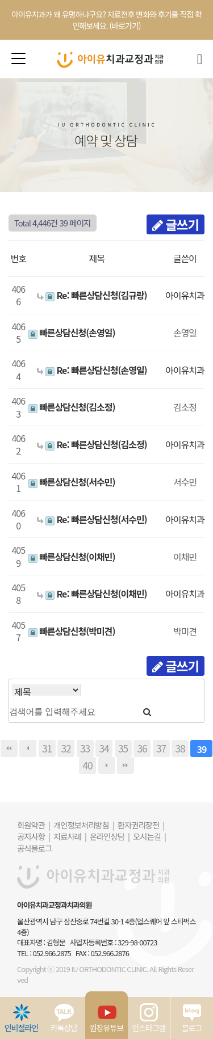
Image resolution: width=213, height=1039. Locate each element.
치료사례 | (69, 836)
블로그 (192, 1018)
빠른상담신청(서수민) (71, 482)
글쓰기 (175, 224)
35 (123, 748)
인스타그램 (148, 1018)
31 (47, 748)
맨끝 (125, 765)
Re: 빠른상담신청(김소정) (92, 444)
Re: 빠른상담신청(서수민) (92, 519)
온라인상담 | (110, 836)
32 (65, 748)
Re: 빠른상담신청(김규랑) (92, 295)
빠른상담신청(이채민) (71, 556)
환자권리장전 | (141, 825)
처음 (9, 748)
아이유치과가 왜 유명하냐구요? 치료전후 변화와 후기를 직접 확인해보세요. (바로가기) (106, 20)
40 (87, 765)
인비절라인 (21, 1018)
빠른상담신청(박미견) (71, 631)
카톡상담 (64, 1018)
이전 (27, 748)
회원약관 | (33, 825)
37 (161, 748)
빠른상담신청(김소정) (71, 407)
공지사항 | (33, 836)
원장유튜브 (106, 1018)
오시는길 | (149, 836)
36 (142, 748)
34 (103, 748)
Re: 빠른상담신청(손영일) (92, 370)
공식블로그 (34, 848)
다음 (106, 765)
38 (180, 748)
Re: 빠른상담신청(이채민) (92, 593)
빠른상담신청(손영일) (71, 332)
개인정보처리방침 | (83, 825)
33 (85, 748)
